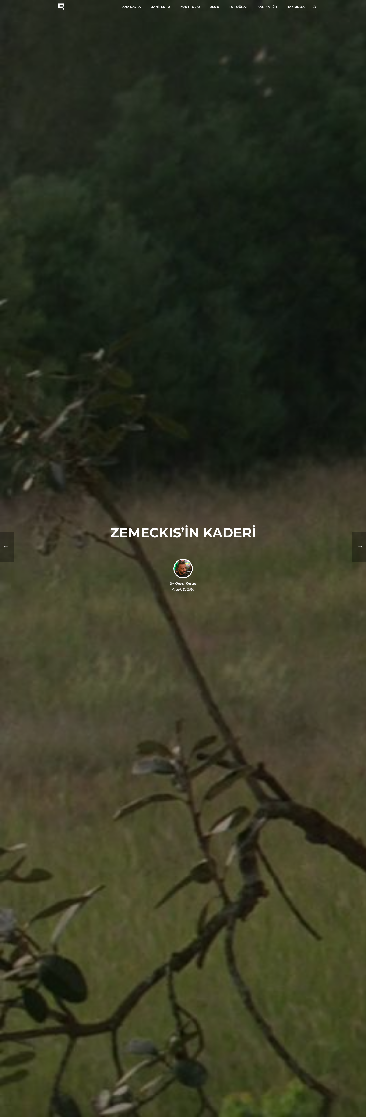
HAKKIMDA (296, 7)
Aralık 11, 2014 (183, 589)
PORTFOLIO (190, 7)
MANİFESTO (160, 7)
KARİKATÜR (267, 7)
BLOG (214, 7)
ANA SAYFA (131, 7)
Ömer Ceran (185, 583)
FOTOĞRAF (238, 7)
